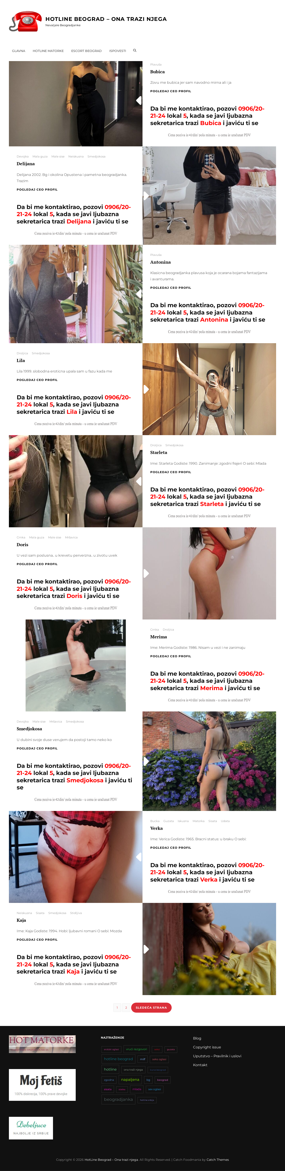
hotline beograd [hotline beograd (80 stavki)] (118, 1059)
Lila (21, 360)
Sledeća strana (151, 1008)
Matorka (199, 821)
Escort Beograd (86, 50)
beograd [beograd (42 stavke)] (162, 1080)
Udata (225, 821)
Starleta (158, 452)
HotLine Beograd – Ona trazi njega (106, 19)
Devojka (23, 156)
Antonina (160, 262)
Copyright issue (207, 1048)
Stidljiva (76, 913)
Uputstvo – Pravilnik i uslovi (217, 1057)
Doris (22, 545)
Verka (156, 828)
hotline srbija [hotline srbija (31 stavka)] (147, 1100)
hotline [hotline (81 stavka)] (110, 1070)
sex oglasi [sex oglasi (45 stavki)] (154, 1090)
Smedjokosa (97, 156)
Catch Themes (218, 1161)
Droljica (22, 353)
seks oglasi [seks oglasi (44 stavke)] (159, 1060)
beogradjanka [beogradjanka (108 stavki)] (118, 1100)
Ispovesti (118, 50)
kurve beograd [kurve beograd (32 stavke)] (158, 1070)
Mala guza (40, 156)
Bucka (155, 821)
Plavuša (156, 64)
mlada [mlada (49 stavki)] (136, 1090)
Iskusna (183, 821)
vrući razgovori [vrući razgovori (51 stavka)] (136, 1050)
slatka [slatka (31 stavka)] (122, 1090)
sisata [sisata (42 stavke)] (108, 1090)
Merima (158, 637)
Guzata (168, 821)
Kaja (21, 920)
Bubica (157, 72)
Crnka (21, 537)
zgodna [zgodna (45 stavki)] (109, 1080)
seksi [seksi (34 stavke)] (157, 1050)
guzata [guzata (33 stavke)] (171, 1050)
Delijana (26, 164)
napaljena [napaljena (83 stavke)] (130, 1080)
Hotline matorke (48, 50)
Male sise (58, 156)
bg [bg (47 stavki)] (148, 1080)
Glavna (18, 50)
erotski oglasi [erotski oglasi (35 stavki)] (111, 1050)
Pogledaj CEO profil (170, 91)
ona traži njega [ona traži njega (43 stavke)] (133, 1070)
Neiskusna (76, 156)
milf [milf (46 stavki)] (142, 1060)
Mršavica (71, 537)
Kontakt (200, 1066)
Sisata (212, 821)
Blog (197, 1039)
